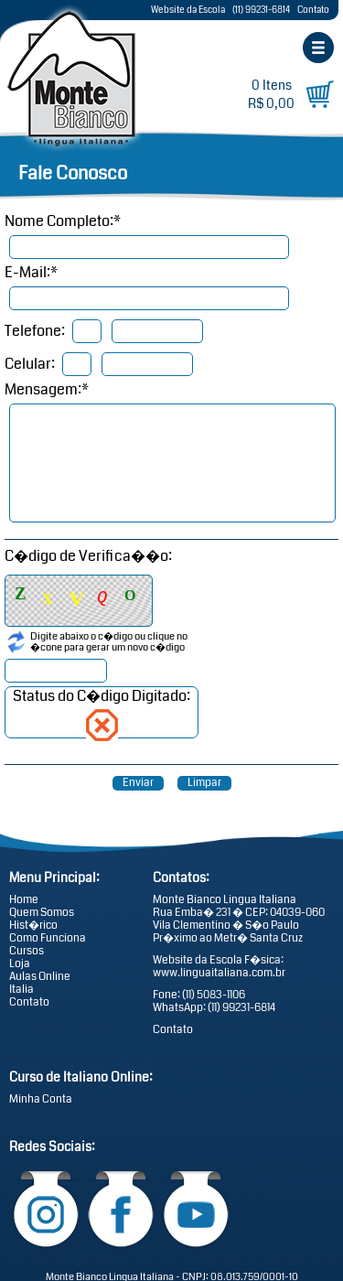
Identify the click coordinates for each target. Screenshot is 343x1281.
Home (23, 899)
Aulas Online (39, 976)
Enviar (138, 783)
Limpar (204, 783)
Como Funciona (47, 938)
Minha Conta (40, 1099)
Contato (313, 10)
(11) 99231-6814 (261, 10)
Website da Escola (188, 10)
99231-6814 (248, 1007)
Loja (19, 963)
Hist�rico (33, 925)
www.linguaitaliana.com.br (219, 972)
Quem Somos (41, 912)
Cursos (26, 950)
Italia (21, 989)
